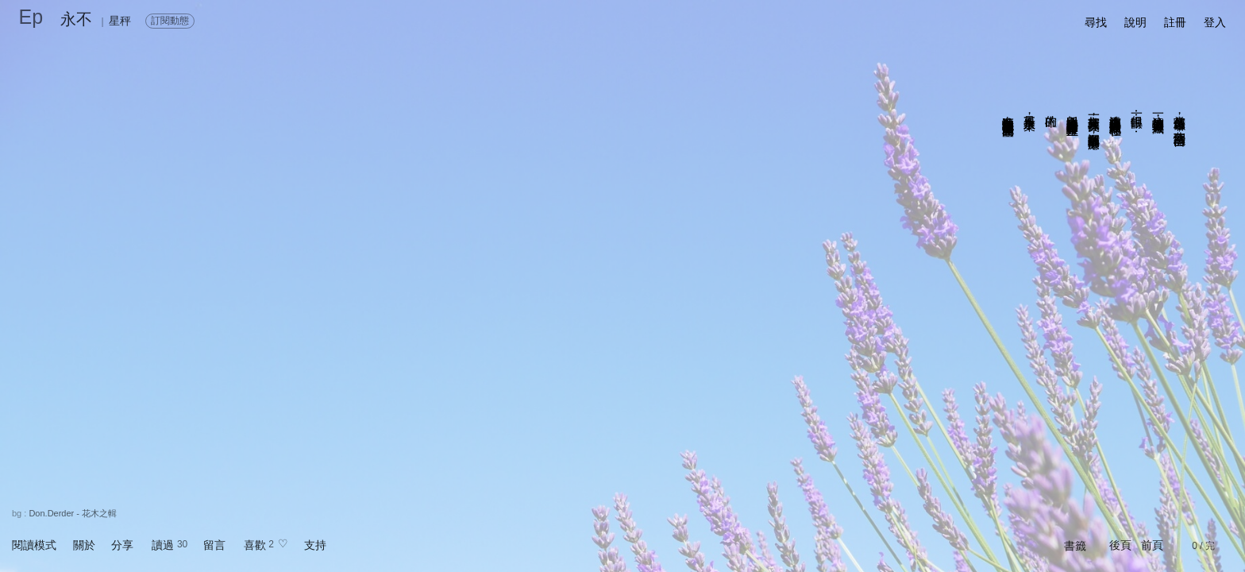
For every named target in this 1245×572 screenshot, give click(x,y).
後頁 (1120, 545)
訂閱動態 (170, 20)
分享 (122, 545)
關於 (84, 545)
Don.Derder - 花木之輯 (73, 513)
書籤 (1075, 545)
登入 (1215, 22)
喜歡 (255, 545)
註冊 (1175, 22)
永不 (76, 19)
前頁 (1152, 545)
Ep (31, 17)
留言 (214, 545)
